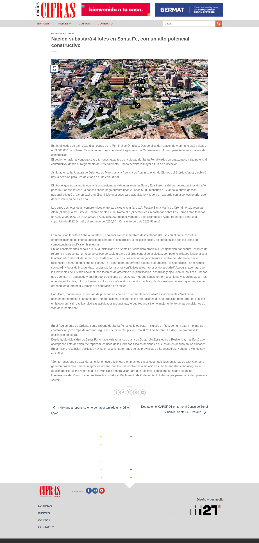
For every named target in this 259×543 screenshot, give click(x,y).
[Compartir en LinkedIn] (143, 392)
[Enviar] (218, 24)
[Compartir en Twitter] (123, 392)
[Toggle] (171, 513)
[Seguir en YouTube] (102, 491)
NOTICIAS (43, 23)
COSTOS (84, 23)
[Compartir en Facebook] (117, 392)
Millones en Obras (62, 33)
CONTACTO (105, 23)
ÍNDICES (64, 23)
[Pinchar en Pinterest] (136, 392)
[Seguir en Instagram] (95, 491)
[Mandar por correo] (130, 392)
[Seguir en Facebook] (89, 491)
